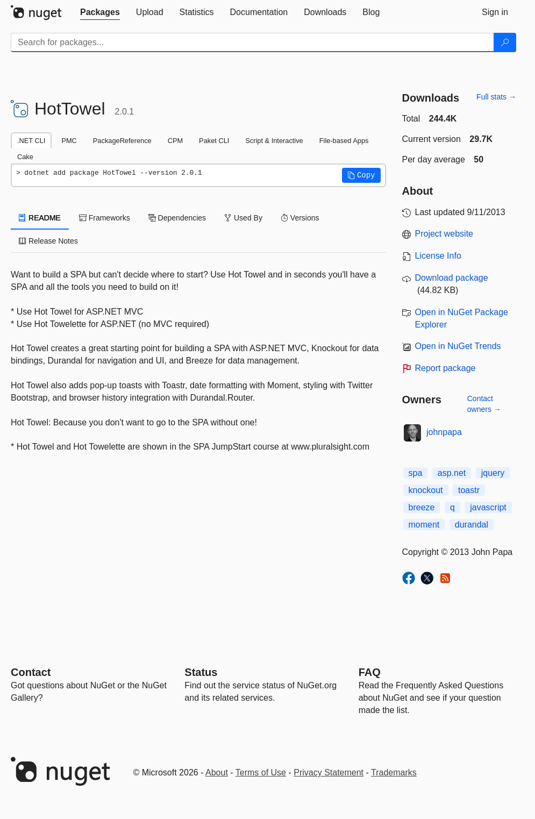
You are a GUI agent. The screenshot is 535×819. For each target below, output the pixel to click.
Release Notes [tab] (48, 241)
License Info (438, 255)
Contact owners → (484, 404)
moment (424, 524)
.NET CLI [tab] (31, 141)
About (216, 772)
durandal (471, 524)
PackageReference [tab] (122, 141)
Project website (444, 233)
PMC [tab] (68, 141)
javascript (488, 507)
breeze (422, 507)
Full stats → (496, 96)
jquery (493, 473)
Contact (31, 672)
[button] (361, 175)
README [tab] (40, 217)
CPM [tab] (175, 141)
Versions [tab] (300, 217)
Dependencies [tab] (177, 217)
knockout (426, 490)
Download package (451, 277)
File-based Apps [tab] (344, 141)
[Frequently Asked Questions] (370, 672)
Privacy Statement (328, 772)
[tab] (100, 12)
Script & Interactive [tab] (274, 141)
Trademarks (394, 772)
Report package (445, 368)
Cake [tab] (25, 157)
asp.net (452, 473)
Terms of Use (261, 772)
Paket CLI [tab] (214, 141)
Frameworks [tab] (104, 217)
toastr (469, 490)
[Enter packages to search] (252, 42)
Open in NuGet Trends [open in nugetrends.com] (458, 346)
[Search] (505, 42)
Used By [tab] (243, 217)
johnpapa (444, 432)
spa (416, 473)
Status (200, 672)
